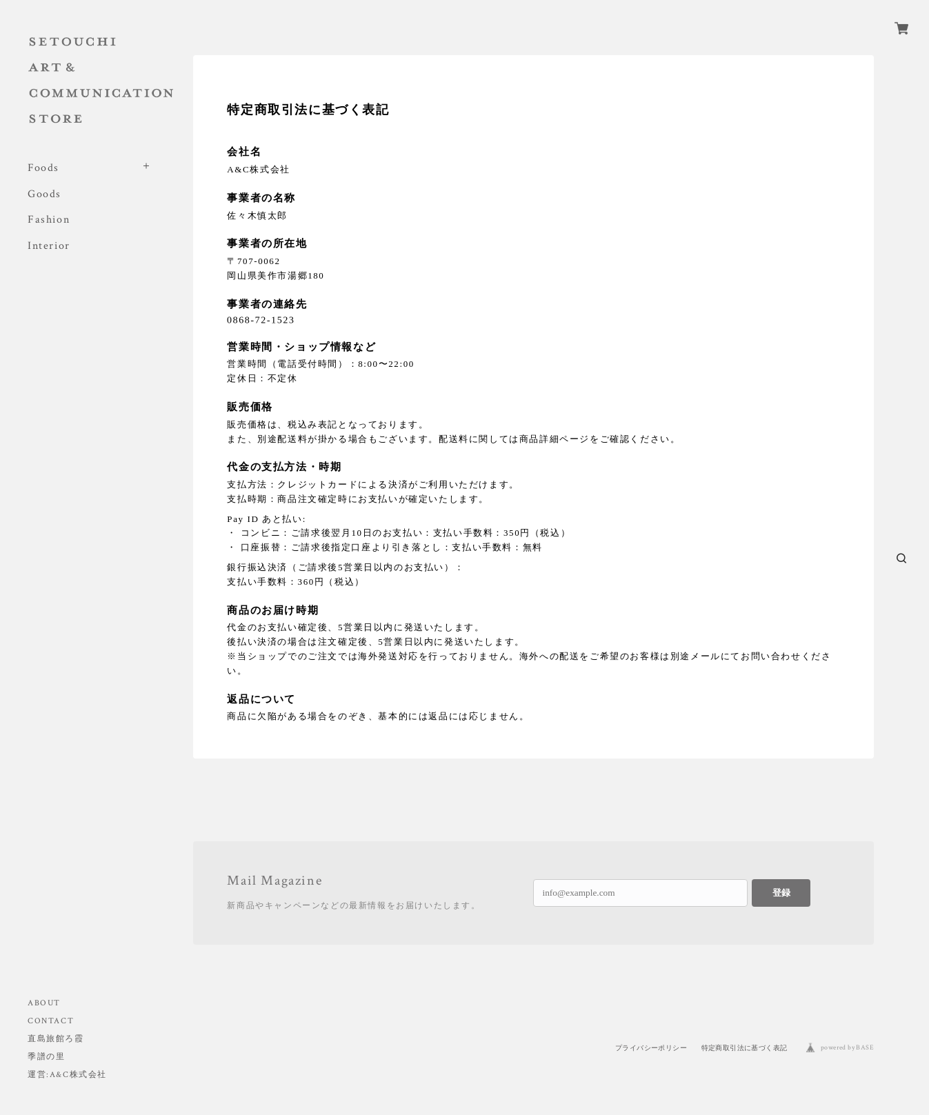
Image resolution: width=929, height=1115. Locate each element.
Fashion (49, 219)
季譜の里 (46, 1057)
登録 (781, 892)
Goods (44, 194)
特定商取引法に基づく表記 (744, 1048)
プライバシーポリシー (651, 1048)
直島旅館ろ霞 (56, 1039)
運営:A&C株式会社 (67, 1074)
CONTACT (51, 1021)
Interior (49, 246)
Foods (43, 168)
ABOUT (44, 1003)
